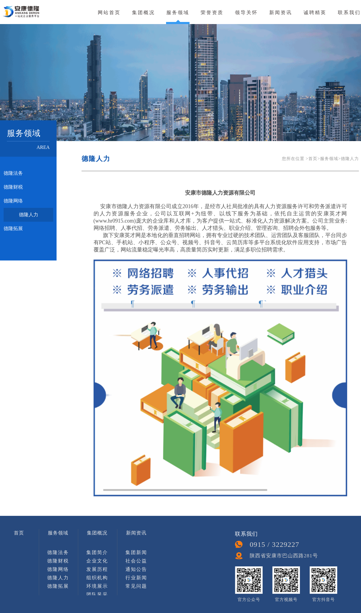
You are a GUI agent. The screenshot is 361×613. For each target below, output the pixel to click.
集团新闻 (136, 552)
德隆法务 (13, 173)
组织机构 (97, 577)
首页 (19, 532)
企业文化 (97, 560)
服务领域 (177, 12)
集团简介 (97, 552)
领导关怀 (246, 12)
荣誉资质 (212, 12)
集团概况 (143, 12)
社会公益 (136, 560)
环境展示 (97, 586)
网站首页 (109, 12)
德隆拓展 (13, 228)
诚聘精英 (315, 12)
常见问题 (136, 586)
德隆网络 (13, 200)
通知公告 (136, 569)
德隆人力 (28, 214)
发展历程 (97, 569)
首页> (314, 158)
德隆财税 (13, 186)
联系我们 (349, 12)
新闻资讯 (280, 12)
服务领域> (330, 158)
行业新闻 (136, 577)
